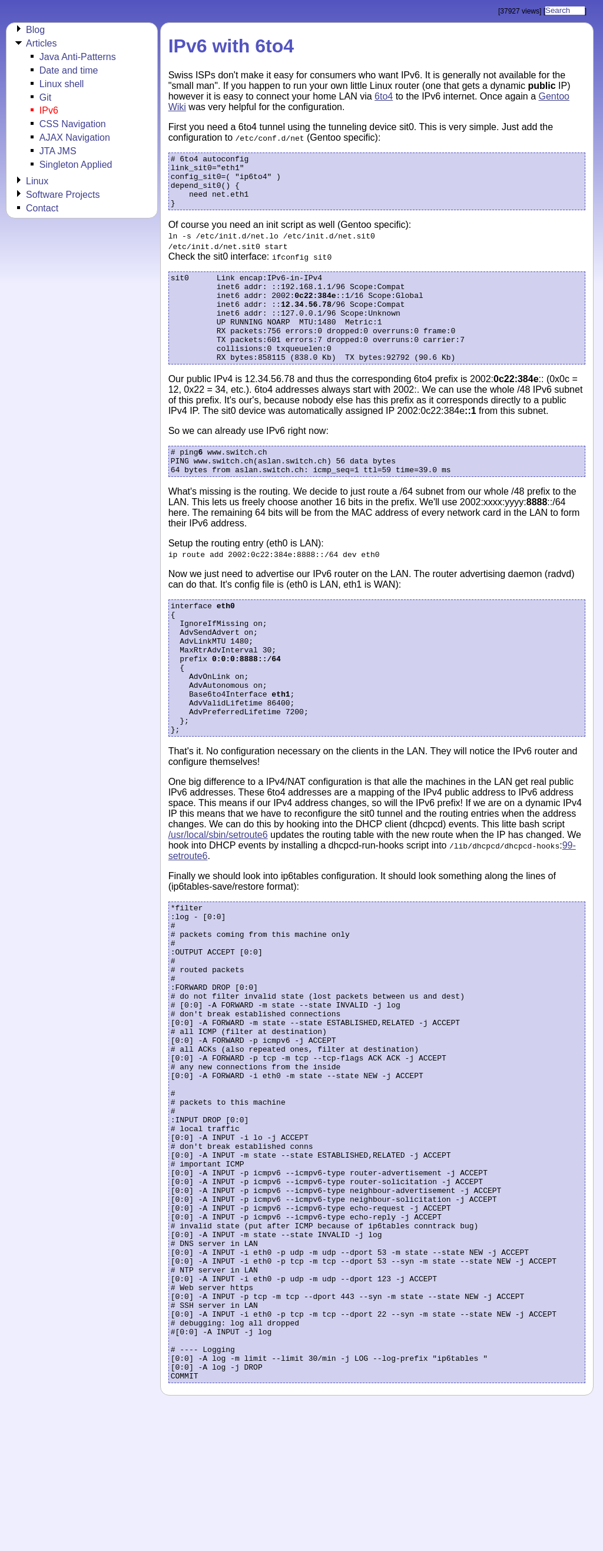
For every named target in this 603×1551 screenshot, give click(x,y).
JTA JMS (58, 151)
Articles (41, 43)
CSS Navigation (72, 124)
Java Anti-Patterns (77, 57)
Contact (42, 208)
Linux (37, 181)
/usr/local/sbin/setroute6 (218, 895)
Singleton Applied (75, 165)
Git (45, 97)
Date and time (68, 70)
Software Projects (63, 195)
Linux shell (61, 84)
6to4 (384, 96)
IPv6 (48, 110)
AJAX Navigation (74, 137)
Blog (35, 30)
